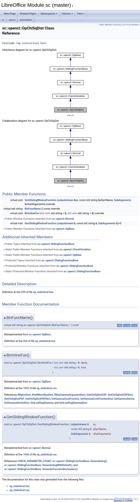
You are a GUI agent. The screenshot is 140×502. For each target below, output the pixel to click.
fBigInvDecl (24, 394)
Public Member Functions (110, 25)
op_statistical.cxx (47, 388)
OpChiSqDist (26, 20)
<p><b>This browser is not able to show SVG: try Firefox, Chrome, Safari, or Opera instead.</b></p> (70, 82)
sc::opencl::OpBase (63, 228)
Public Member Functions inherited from (38, 218)
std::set (44, 213)
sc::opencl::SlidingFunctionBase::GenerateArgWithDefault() (38, 465)
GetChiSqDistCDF (97, 394)
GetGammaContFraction (65, 398)
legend (70, 115)
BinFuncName (33, 208)
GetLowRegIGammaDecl (73, 402)
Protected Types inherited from (40, 260)
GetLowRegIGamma (41, 402)
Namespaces (49, 13)
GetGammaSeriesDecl (16, 402)
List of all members (130, 25)
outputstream (65, 200)
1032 (26, 388)
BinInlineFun (32, 213)
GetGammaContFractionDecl (96, 398)
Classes (67, 13)
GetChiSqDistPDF (14, 398)
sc (3, 20)
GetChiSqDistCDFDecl (120, 394)
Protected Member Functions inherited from (48, 265)
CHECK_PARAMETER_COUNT (34, 461)
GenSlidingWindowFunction (40, 200)
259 (23, 292)
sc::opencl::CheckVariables (75, 249)
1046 (26, 454)
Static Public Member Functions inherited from (47, 249)
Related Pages (28, 13)
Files (81, 13)
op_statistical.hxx (31, 43)
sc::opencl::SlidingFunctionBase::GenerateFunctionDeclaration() (41, 469)
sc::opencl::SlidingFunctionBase (56, 244)
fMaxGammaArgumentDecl (69, 394)
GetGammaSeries (124, 398)
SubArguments (122, 200)
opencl (12, 20)
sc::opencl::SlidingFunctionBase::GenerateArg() (79, 461)
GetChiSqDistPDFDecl (37, 398)
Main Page (10, 13)
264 (25, 341)
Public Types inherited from (38, 244)
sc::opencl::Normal (63, 218)
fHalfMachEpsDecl (42, 394)
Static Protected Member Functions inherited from (51, 271)
